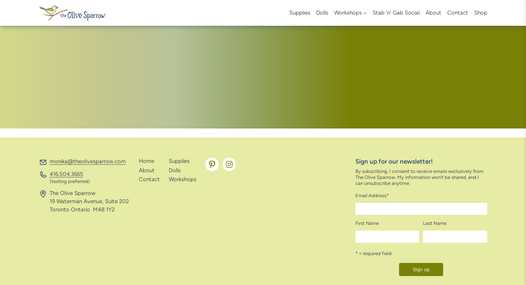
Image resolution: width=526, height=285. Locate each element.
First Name (367, 223)
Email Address (372, 195)
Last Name (434, 223)
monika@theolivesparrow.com (88, 161)
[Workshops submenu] (365, 13)
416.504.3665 (66, 174)
